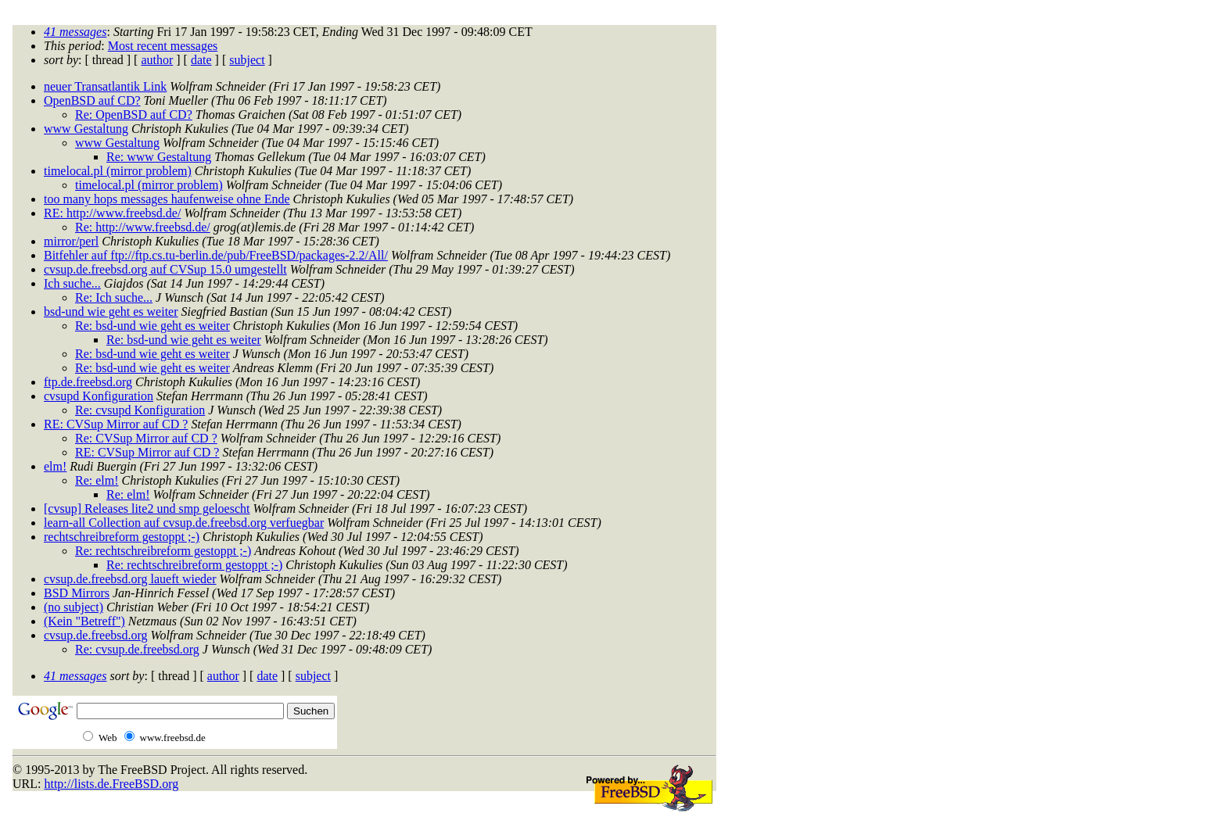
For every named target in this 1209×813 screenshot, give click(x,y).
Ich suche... (72, 283)
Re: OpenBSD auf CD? (133, 114)
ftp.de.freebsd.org (88, 382)
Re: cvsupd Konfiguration (140, 410)
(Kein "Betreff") (84, 621)
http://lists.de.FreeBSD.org (111, 783)
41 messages (75, 31)
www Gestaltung (86, 128)
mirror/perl (71, 241)
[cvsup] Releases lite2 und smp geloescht (147, 508)
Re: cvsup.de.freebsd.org (137, 649)
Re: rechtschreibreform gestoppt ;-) (163, 550)
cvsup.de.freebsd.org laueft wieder (130, 579)
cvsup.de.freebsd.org (96, 635)
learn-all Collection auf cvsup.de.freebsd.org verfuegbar (184, 522)
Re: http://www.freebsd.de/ (142, 227)
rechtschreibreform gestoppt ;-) (121, 536)
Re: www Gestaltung (158, 156)
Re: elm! (97, 480)
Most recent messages (162, 45)
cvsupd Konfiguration (98, 396)
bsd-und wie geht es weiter (111, 311)
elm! (55, 466)
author (157, 59)
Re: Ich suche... (113, 297)
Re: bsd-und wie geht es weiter (152, 325)
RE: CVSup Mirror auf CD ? (116, 424)
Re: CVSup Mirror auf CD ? (146, 438)
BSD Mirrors (76, 593)
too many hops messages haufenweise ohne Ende (167, 199)
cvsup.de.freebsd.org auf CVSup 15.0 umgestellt (165, 269)
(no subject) (73, 607)
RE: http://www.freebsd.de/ (112, 213)
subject (246, 59)
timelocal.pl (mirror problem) (118, 170)
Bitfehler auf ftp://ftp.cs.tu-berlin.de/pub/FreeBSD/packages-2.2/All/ (216, 255)
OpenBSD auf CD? (92, 100)
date (201, 59)
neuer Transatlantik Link (105, 86)
